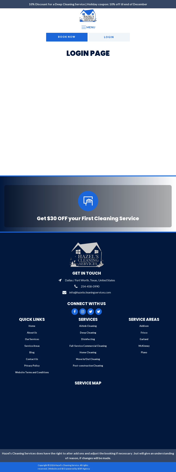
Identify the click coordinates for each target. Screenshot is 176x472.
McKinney (144, 345)
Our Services (32, 339)
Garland (144, 339)
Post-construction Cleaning (88, 365)
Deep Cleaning (88, 332)
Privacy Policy (32, 365)
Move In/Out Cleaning (88, 359)
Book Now (67, 36)
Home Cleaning (88, 352)
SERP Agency (83, 468)
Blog (32, 352)
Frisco (144, 332)
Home (32, 325)
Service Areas (32, 345)
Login (109, 37)
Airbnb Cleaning (88, 325)
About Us (32, 332)
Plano (144, 352)
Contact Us (32, 359)
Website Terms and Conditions (32, 372)
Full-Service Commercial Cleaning (88, 345)
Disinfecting (88, 339)
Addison (144, 325)
